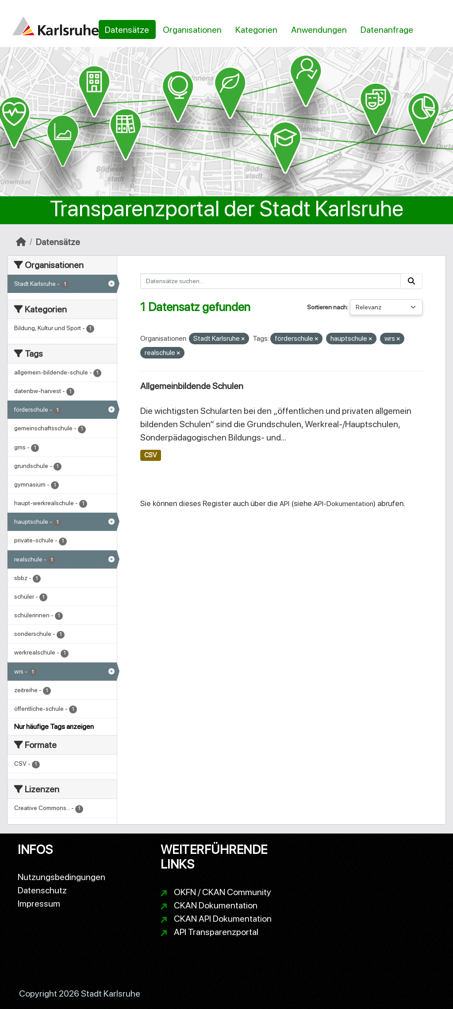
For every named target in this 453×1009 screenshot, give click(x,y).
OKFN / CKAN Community (222, 892)
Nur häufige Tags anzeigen (54, 726)
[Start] (21, 242)
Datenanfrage (387, 29)
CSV (150, 455)
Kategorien (256, 29)
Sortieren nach (327, 307)
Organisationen (192, 29)
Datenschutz (42, 890)
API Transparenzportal (216, 932)
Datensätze (127, 29)
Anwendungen (319, 29)
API (284, 503)
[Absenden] (411, 281)
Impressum (39, 903)
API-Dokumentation (343, 503)
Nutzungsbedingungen (61, 877)
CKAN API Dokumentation (223, 918)
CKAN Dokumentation (215, 905)
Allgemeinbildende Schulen (191, 386)
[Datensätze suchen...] (270, 281)
